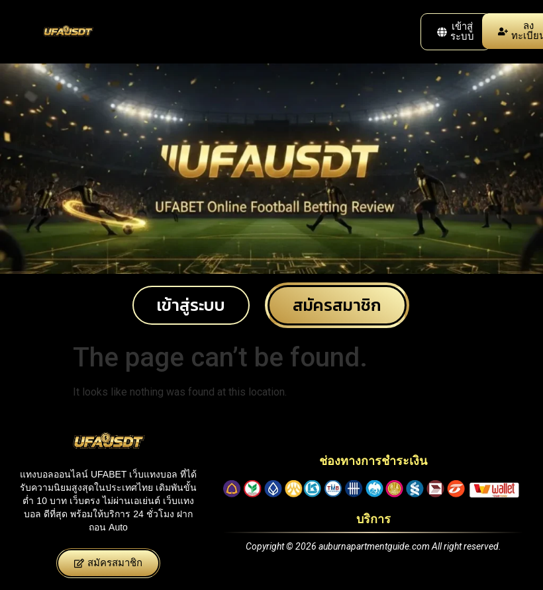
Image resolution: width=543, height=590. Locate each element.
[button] (455, 31)
